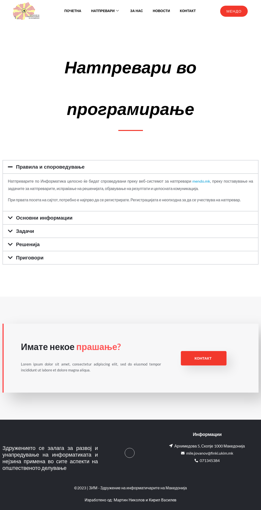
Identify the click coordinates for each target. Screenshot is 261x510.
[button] (130, 166)
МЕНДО (234, 11)
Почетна (72, 11)
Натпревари (105, 11)
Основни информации (46, 218)
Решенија (28, 244)
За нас (136, 11)
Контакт (188, 11)
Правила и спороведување (52, 167)
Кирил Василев (162, 500)
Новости (161, 11)
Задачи (25, 231)
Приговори (30, 258)
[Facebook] (130, 453)
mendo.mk (201, 181)
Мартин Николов (129, 500)
